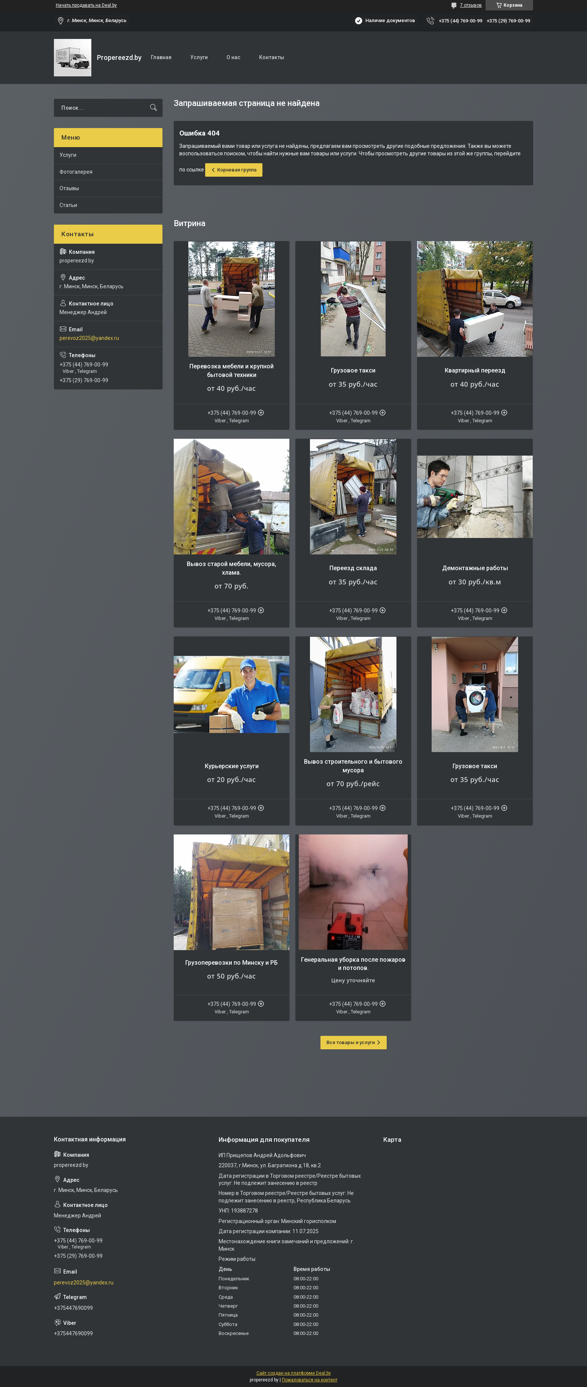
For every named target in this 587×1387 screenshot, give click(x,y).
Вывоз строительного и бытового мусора (353, 765)
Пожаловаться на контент (309, 1380)
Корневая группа (236, 170)
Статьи (68, 205)
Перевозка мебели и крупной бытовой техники (231, 370)
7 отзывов (471, 5)
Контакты (271, 57)
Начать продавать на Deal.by (86, 5)
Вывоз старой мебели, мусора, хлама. (231, 568)
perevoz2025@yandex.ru (89, 338)
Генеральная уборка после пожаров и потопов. (353, 963)
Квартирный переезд (475, 370)
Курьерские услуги (232, 766)
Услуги (199, 57)
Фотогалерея (76, 172)
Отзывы (69, 188)
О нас (233, 57)
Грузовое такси (353, 370)
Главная (161, 57)
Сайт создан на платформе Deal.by (293, 1373)
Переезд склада (353, 568)
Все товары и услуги (350, 1042)
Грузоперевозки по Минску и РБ (231, 962)
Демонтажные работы (475, 568)
